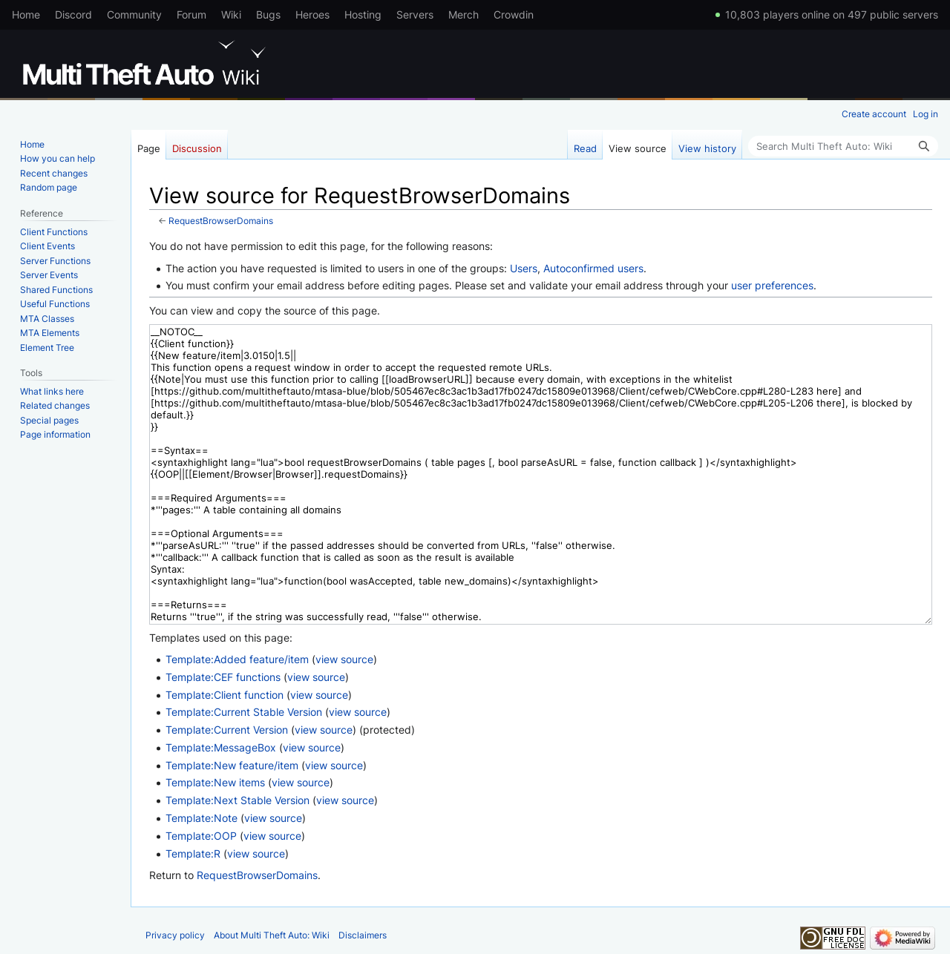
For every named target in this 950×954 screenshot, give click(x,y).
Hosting (362, 14)
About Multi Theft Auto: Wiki (272, 935)
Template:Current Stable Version (244, 711)
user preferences (772, 285)
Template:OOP (201, 835)
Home (26, 14)
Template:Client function (225, 694)
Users (523, 268)
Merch (463, 14)
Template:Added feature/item (237, 659)
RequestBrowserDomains (220, 221)
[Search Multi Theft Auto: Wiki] (843, 146)
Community (134, 14)
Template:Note (202, 818)
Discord (73, 14)
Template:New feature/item (232, 765)
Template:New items (215, 782)
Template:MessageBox (221, 747)
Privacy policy (175, 935)
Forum (191, 14)
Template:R (193, 853)
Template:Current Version (227, 729)
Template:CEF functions (223, 677)
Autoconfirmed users (593, 268)
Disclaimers (362, 935)
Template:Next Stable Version (237, 800)
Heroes (312, 14)
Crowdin (514, 14)
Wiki (231, 14)
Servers (414, 14)
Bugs (268, 14)
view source (344, 659)
